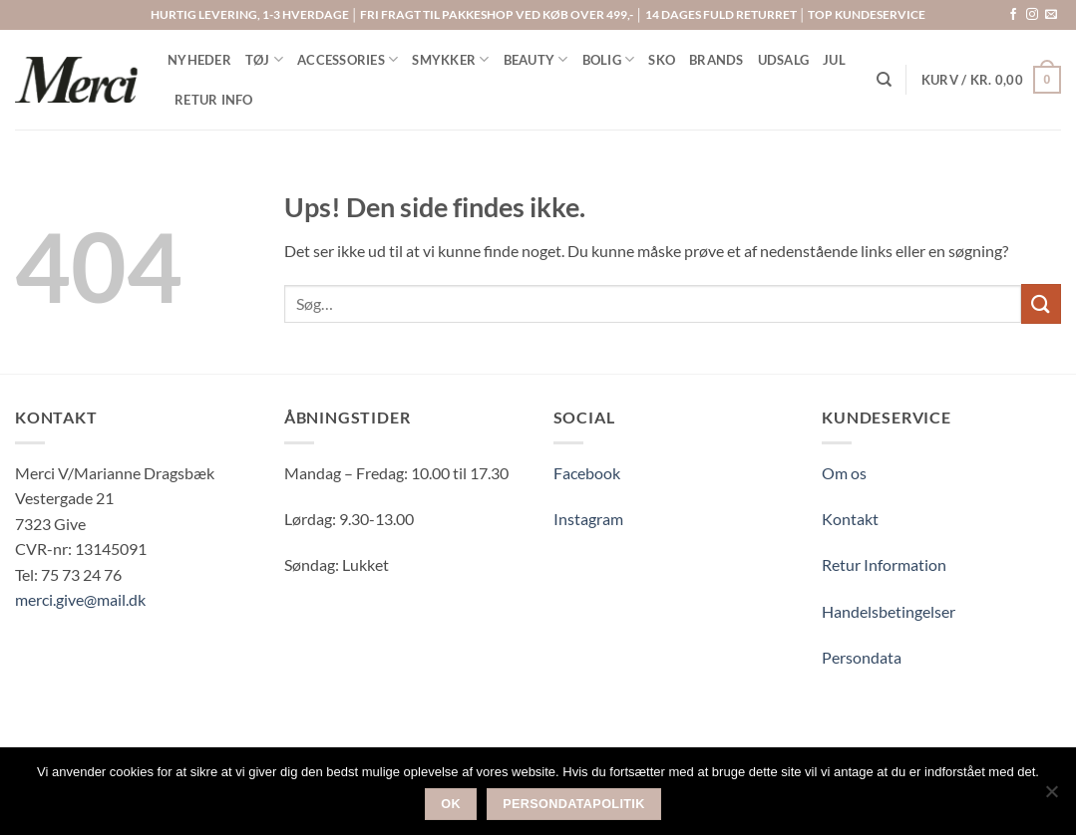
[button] (991, 80)
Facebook (586, 472)
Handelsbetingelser (888, 611)
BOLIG (608, 59)
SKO (661, 60)
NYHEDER (199, 60)
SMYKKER (450, 59)
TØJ (264, 59)
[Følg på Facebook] (1013, 15)
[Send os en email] (1051, 15)
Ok (451, 804)
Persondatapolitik (574, 804)
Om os (844, 472)
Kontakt (850, 518)
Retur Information (884, 564)
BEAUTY (536, 59)
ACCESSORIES (347, 59)
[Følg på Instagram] (1032, 15)
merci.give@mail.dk (80, 599)
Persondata (861, 657)
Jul (834, 60)
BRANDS (716, 60)
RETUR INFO (214, 100)
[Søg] (884, 80)
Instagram (588, 518)
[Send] (1041, 303)
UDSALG (784, 60)
